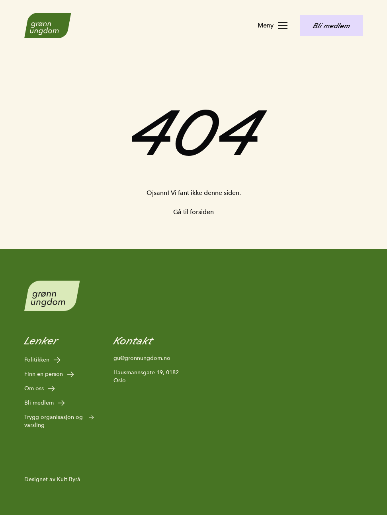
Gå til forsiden (193, 212)
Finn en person (49, 374)
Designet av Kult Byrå (52, 479)
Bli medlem (45, 403)
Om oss (40, 388)
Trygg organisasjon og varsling (59, 421)
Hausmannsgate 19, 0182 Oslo (146, 376)
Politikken (42, 360)
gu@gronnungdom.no (141, 358)
